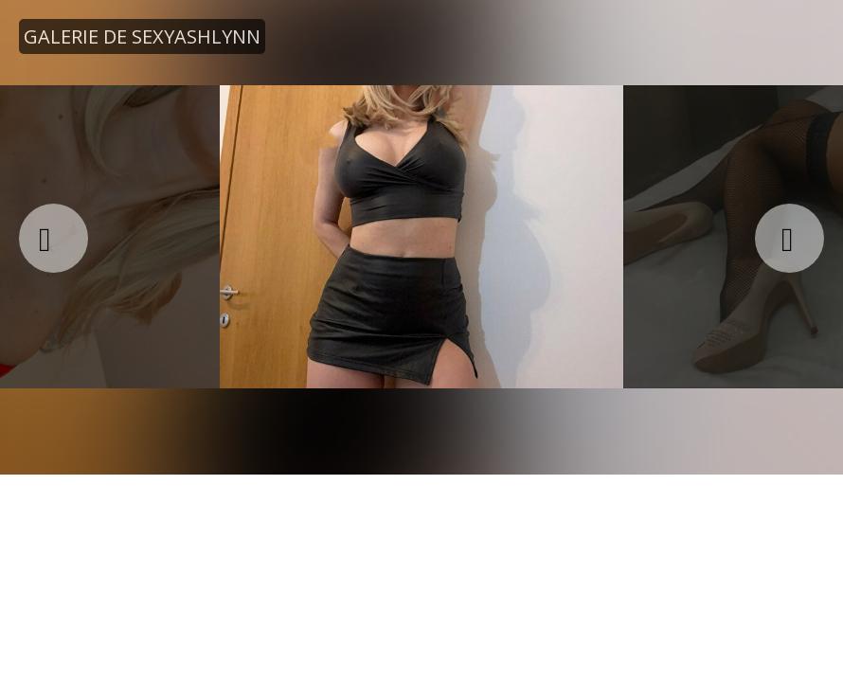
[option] (421, 236)
